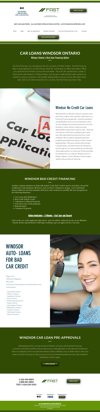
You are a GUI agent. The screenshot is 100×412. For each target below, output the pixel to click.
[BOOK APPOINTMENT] (48, 37)
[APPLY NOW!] (73, 381)
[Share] (50, 397)
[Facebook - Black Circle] (21, 8)
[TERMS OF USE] (62, 397)
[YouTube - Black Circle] (23, 8)
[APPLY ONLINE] (78, 10)
